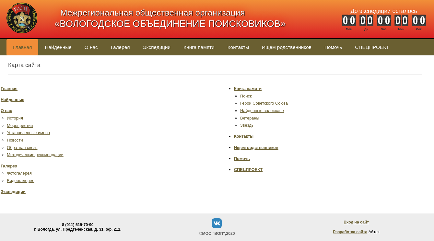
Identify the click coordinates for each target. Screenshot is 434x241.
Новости (15, 140)
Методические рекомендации (35, 154)
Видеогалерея (20, 180)
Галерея (120, 47)
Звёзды (247, 125)
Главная (22, 47)
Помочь (333, 47)
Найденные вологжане (262, 110)
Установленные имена (28, 132)
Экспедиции (157, 47)
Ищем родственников (286, 47)
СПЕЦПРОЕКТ (372, 47)
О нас (91, 47)
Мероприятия (20, 125)
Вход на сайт (356, 222)
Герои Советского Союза (264, 103)
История (15, 118)
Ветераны (249, 118)
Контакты (238, 47)
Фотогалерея (19, 173)
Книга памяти (198, 47)
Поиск (246, 96)
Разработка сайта (350, 232)
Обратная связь (22, 147)
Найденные (58, 47)
